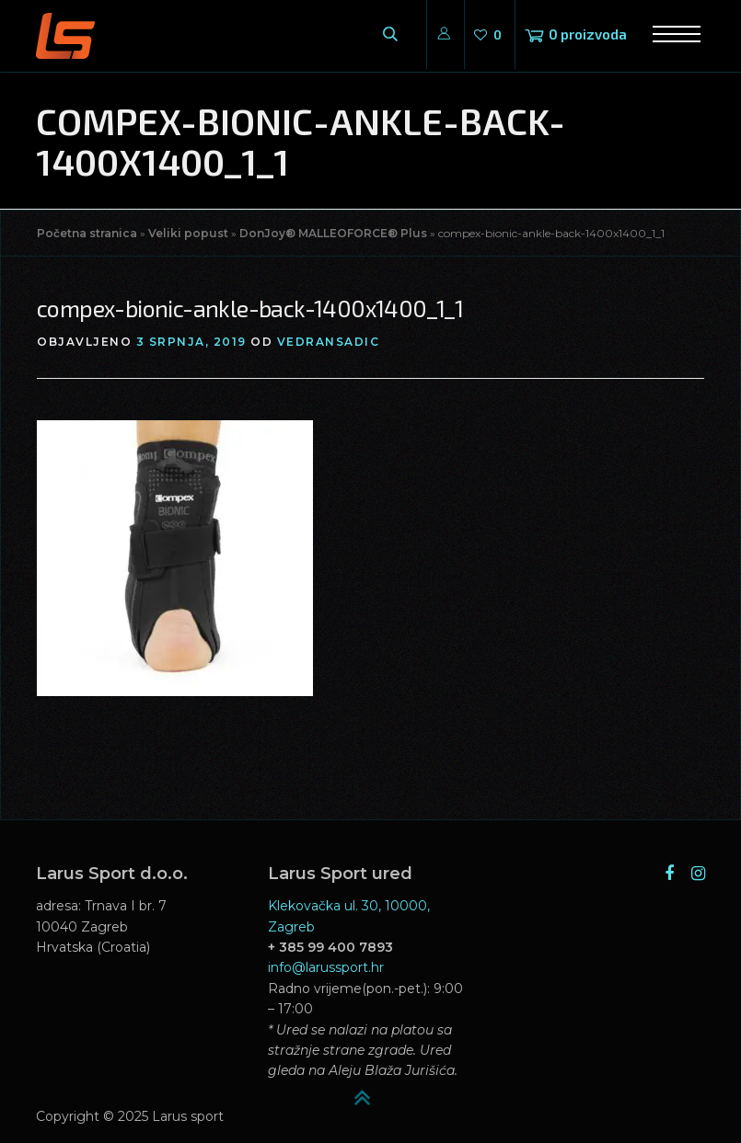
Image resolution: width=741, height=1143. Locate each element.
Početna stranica (87, 233)
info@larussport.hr (326, 967)
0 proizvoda (588, 34)
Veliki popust (188, 233)
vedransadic (328, 342)
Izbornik (670, 34)
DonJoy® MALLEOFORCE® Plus (333, 233)
